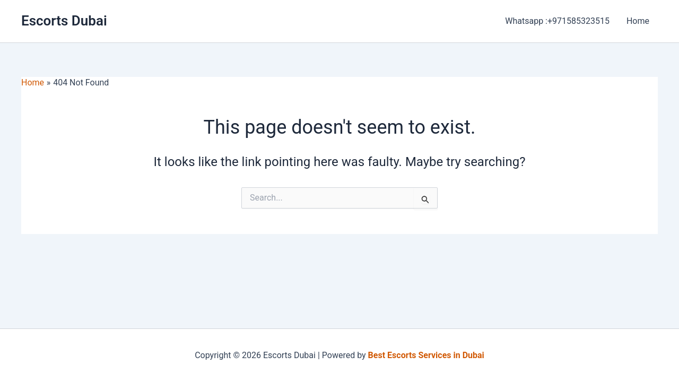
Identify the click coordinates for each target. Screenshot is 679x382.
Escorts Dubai (64, 21)
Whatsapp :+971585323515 (557, 21)
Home (637, 21)
